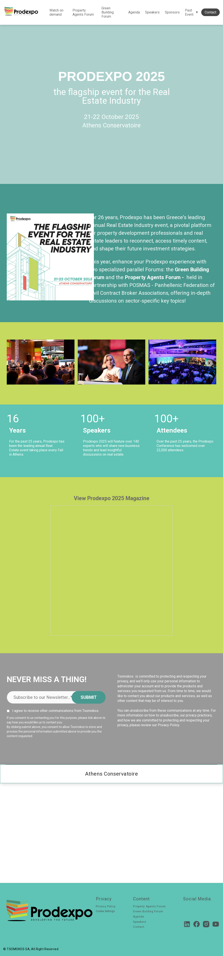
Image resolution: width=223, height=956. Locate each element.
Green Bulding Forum (148, 911)
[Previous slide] (13, 363)
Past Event (189, 12)
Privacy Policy (106, 906)
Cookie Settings (105, 911)
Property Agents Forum (83, 12)
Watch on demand (56, 12)
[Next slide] (209, 363)
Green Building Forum (107, 12)
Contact (210, 12)
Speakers (152, 12)
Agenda (134, 12)
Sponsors (172, 12)
